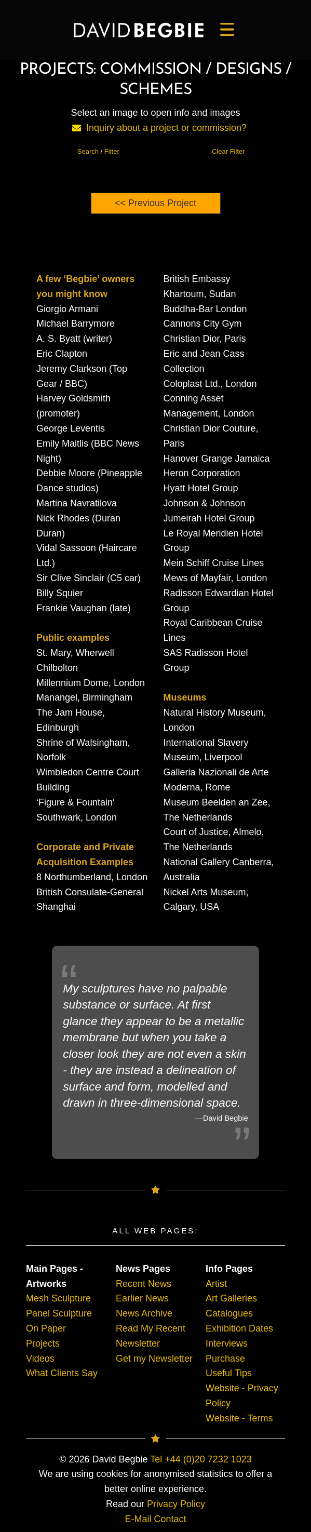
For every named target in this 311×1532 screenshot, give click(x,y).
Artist (216, 1284)
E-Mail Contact (155, 1519)
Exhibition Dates (239, 1328)
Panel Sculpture (59, 1313)
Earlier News (142, 1298)
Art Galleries (231, 1298)
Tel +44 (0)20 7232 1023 (201, 1459)
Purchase (225, 1358)
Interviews (227, 1343)
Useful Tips (229, 1373)
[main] (139, 30)
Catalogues (229, 1313)
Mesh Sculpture (58, 1298)
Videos (40, 1358)
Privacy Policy (176, 1504)
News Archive (144, 1313)
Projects (43, 1343)
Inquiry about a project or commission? (166, 128)
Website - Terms (239, 1418)
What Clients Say (62, 1373)
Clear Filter (228, 151)
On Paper (46, 1328)
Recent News (143, 1284)
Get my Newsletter (154, 1358)
